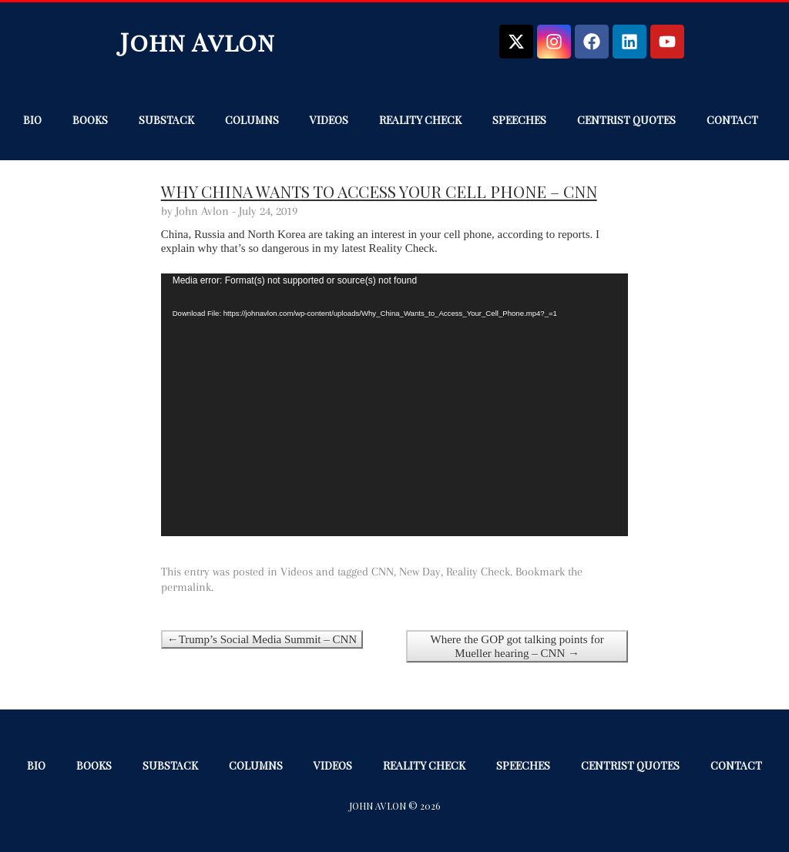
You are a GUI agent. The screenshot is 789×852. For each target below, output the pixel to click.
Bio (32, 119)
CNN (382, 572)
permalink (186, 587)
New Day (420, 572)
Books (90, 119)
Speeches (519, 119)
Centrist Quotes (626, 119)
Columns (252, 119)
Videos (329, 119)
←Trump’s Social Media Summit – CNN (262, 639)
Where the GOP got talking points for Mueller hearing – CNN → (517, 646)
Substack (166, 119)
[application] (395, 404)
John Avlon (197, 41)
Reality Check (420, 119)
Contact (732, 119)
